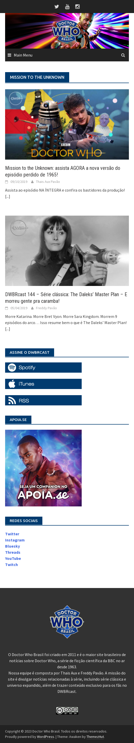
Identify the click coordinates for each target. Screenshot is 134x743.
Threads (12, 552)
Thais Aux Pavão (48, 181)
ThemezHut (95, 736)
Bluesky (12, 546)
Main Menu (23, 55)
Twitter (12, 533)
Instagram (15, 539)
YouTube (13, 558)
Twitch (11, 564)
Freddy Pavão (46, 308)
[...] (7, 196)
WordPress (45, 736)
